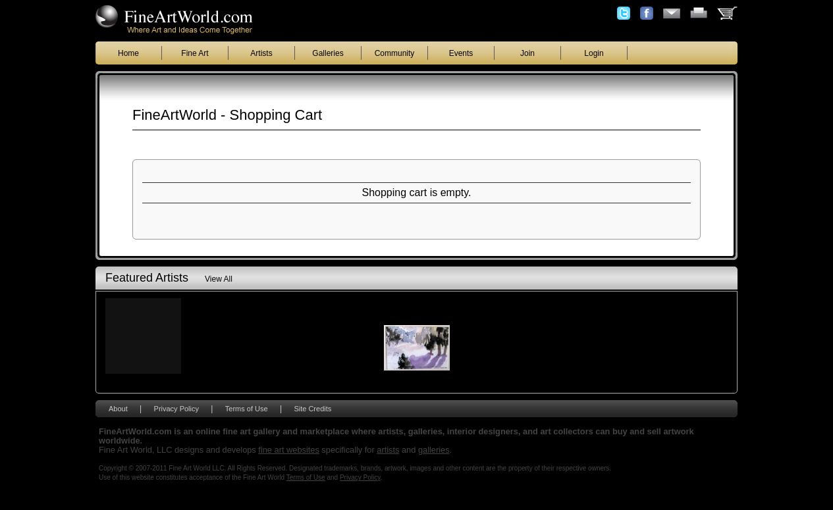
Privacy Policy (176, 409)
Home (128, 53)
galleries (434, 450)
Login (593, 53)
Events (461, 53)
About (118, 409)
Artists (261, 53)
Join (527, 53)
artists (388, 450)
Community (395, 53)
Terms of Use (246, 409)
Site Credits (312, 409)
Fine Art (194, 53)
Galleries (327, 53)
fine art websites (288, 450)
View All (218, 279)
